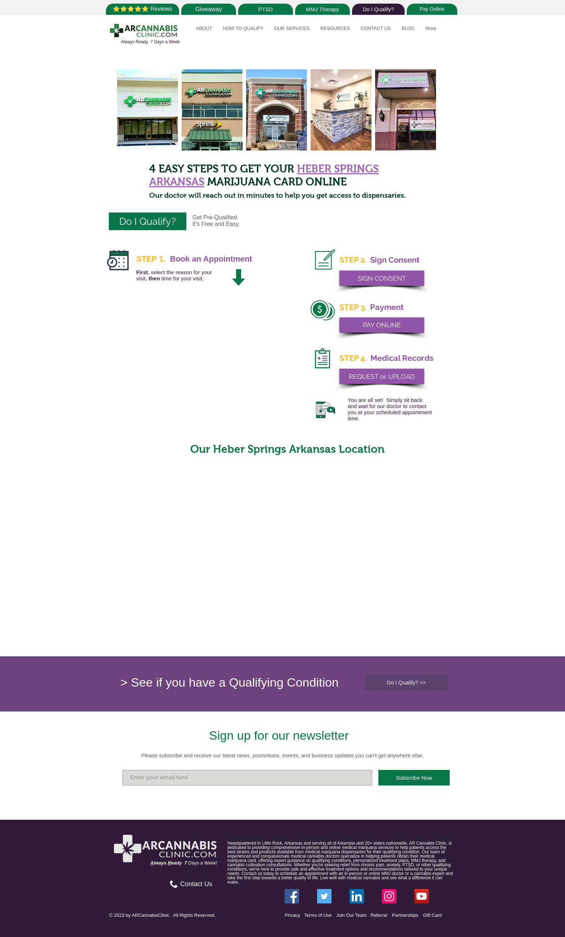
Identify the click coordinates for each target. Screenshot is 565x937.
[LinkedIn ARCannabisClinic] (357, 896)
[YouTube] (421, 896)
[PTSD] (265, 9)
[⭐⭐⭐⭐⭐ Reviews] (142, 9)
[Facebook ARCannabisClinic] (292, 896)
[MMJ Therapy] (322, 9)
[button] (204, 32)
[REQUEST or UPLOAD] (381, 376)
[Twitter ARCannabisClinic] (324, 896)
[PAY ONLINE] (381, 325)
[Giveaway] (208, 9)
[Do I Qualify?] (378, 9)
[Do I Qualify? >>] (406, 682)
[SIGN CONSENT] (381, 278)
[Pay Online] (432, 9)
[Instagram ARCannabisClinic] (389, 896)
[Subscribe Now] (414, 777)
